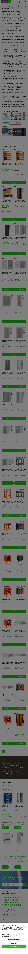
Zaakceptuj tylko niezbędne (14, 939)
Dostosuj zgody (14, 943)
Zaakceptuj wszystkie (14, 946)
